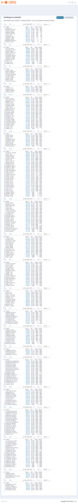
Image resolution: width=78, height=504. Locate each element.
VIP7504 (28, 257)
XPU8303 (28, 142)
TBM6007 (28, 300)
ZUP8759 (28, 395)
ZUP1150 (28, 322)
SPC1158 (28, 334)
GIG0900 (28, 48)
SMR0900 (28, 52)
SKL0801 (28, 59)
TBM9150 (28, 361)
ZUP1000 (28, 56)
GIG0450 (28, 350)
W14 (10, 326)
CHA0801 (28, 51)
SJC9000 (28, 152)
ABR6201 (28, 305)
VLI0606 (28, 78)
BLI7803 (28, 190)
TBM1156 (28, 323)
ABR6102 (28, 303)
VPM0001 (28, 154)
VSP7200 (28, 136)
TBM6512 (28, 278)
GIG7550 (28, 447)
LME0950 (28, 335)
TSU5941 (28, 292)
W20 (10, 346)
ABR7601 (28, 208)
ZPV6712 (28, 216)
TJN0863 (28, 332)
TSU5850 (28, 488)
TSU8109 (28, 215)
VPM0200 (28, 92)
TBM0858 (28, 342)
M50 (10, 259)
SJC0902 (28, 58)
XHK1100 (28, 42)
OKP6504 (28, 274)
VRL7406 (28, 124)
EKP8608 (28, 139)
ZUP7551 (28, 446)
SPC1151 (28, 312)
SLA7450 (28, 462)
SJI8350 (28, 399)
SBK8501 (28, 120)
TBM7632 (28, 161)
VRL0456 (28, 351)
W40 (10, 437)
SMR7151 (28, 442)
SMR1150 (28, 315)
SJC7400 (28, 230)
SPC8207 (28, 173)
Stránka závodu (69, 17)
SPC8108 (28, 176)
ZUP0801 (28, 63)
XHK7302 (28, 146)
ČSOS (75, 501)
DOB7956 (28, 393)
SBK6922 (28, 127)
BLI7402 (28, 246)
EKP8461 (28, 401)
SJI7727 (28, 116)
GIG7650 (28, 454)
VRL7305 (28, 109)
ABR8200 (28, 219)
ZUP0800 (28, 50)
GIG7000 (28, 263)
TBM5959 (28, 489)
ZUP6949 (28, 270)
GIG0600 (28, 77)
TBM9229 (28, 144)
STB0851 (28, 353)
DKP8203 (28, 102)
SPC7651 (28, 450)
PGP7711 (28, 217)
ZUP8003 (28, 117)
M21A (10, 94)
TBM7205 (28, 169)
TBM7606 (28, 251)
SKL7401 (28, 185)
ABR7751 (28, 453)
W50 (10, 469)
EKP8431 (28, 188)
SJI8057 (28, 418)
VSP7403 (28, 212)
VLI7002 (28, 123)
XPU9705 (28, 162)
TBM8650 (28, 411)
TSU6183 (28, 487)
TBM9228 (28, 135)
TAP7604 (28, 115)
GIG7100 (28, 243)
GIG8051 (28, 460)
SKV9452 (28, 423)
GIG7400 (28, 231)
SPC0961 (28, 339)
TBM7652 (28, 441)
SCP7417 (28, 224)
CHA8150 (28, 458)
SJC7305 (28, 209)
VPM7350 (28, 465)
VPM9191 (28, 415)
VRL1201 (28, 29)
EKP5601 (28, 299)
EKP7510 (28, 226)
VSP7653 (28, 443)
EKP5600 (28, 304)
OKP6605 (28, 280)
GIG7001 (28, 272)
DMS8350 (28, 377)
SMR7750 (28, 449)
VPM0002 (28, 192)
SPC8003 (28, 250)
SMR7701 (28, 247)
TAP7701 (28, 178)
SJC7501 (28, 245)
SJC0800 (28, 62)
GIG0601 (28, 70)
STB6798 (28, 473)
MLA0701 (28, 73)
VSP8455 (28, 384)
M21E (10, 148)
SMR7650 (28, 461)
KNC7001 (28, 121)
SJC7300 (28, 223)
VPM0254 (28, 354)
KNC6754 (28, 476)
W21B (10, 387)
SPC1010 (28, 54)
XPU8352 (28, 364)
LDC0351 (28, 374)
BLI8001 (28, 125)
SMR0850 (28, 338)
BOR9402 (28, 155)
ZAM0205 (28, 88)
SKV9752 (28, 414)
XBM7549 (28, 203)
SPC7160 (28, 430)
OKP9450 (28, 412)
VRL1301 (28, 38)
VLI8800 (28, 196)
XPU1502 (28, 39)
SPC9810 (28, 180)
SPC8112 (28, 101)
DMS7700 (28, 104)
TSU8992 (28, 422)
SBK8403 (28, 177)
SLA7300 (28, 254)
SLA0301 (28, 90)
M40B (10, 234)
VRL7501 (28, 193)
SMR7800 (28, 239)
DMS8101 (28, 194)
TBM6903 (28, 266)
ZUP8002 (28, 242)
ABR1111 (28, 28)
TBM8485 (28, 429)
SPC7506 (28, 222)
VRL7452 (28, 445)
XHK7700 (28, 138)
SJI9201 (28, 181)
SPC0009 (28, 159)
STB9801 (28, 158)
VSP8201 (28, 111)
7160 (6, 24)
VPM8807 (28, 167)
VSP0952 (28, 337)
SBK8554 (28, 370)
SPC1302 (28, 32)
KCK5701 (28, 297)
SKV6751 (28, 477)
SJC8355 (28, 416)
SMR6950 (28, 452)
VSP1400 (28, 31)
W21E (10, 407)
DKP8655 (28, 373)
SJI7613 (28, 238)
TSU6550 (28, 475)
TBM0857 (28, 330)
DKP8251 (28, 380)
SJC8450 (28, 419)
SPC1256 (28, 318)
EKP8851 (28, 381)
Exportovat (60, 17)
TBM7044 (28, 171)
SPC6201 (28, 293)
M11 (10, 24)
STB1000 (28, 55)
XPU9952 (28, 368)
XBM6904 (28, 253)
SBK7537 (28, 189)
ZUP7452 (28, 369)
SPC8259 (28, 431)
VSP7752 (28, 456)
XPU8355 (28, 391)
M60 (10, 288)
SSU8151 (28, 372)
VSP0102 (28, 186)
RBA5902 (28, 301)
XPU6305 (28, 281)
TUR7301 (28, 255)
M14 (10, 44)
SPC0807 (28, 75)
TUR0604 (28, 81)
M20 (10, 84)
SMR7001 (28, 269)
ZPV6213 (28, 276)
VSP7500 (28, 240)
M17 (10, 66)
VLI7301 (28, 143)
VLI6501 (28, 277)
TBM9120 (28, 170)
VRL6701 (28, 282)
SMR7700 (28, 207)
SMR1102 (28, 36)
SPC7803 (28, 182)
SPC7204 (28, 268)
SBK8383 (28, 382)
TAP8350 (28, 400)
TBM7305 (28, 228)
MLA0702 (28, 79)
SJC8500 (28, 112)
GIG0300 (28, 89)
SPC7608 (28, 163)
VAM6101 (28, 285)
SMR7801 (28, 100)
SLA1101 (28, 33)
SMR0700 (28, 71)
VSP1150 (28, 319)
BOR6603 (28, 273)
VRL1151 (28, 316)
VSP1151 (28, 320)
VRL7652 (28, 433)
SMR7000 (28, 204)
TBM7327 (28, 166)
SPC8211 (28, 174)
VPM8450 (28, 397)
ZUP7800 (28, 113)
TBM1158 (28, 314)
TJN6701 (28, 284)
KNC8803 (28, 184)
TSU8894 (28, 404)
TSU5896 (28, 485)
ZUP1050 (28, 341)
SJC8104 (28, 108)
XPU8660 (28, 396)
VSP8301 (28, 98)
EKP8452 (28, 378)
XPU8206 (28, 119)
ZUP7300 (28, 211)
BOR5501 (28, 296)
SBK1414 (28, 35)
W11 (10, 308)
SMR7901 (28, 157)
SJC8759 (28, 392)
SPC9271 (28, 424)
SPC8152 (28, 365)
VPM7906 (28, 213)
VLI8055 (28, 362)
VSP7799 (28, 457)
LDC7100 (28, 220)
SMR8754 (28, 366)
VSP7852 (28, 427)
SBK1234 (28, 61)
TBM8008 (28, 105)
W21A (10, 357)
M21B (10, 131)
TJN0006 (28, 106)
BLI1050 (28, 331)
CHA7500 (28, 205)
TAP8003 (28, 249)
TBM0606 (28, 74)
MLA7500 (28, 227)
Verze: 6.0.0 (4, 501)
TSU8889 (28, 420)
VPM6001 (28, 295)
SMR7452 (28, 466)
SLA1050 (28, 343)
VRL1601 (28, 40)
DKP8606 (28, 128)
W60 (10, 480)
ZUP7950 (28, 376)
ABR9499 (28, 434)
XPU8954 (28, 426)
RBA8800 (28, 140)
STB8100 (28, 165)
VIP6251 (28, 484)
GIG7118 (28, 265)
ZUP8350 (28, 403)
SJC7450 (28, 464)
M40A (10, 199)
